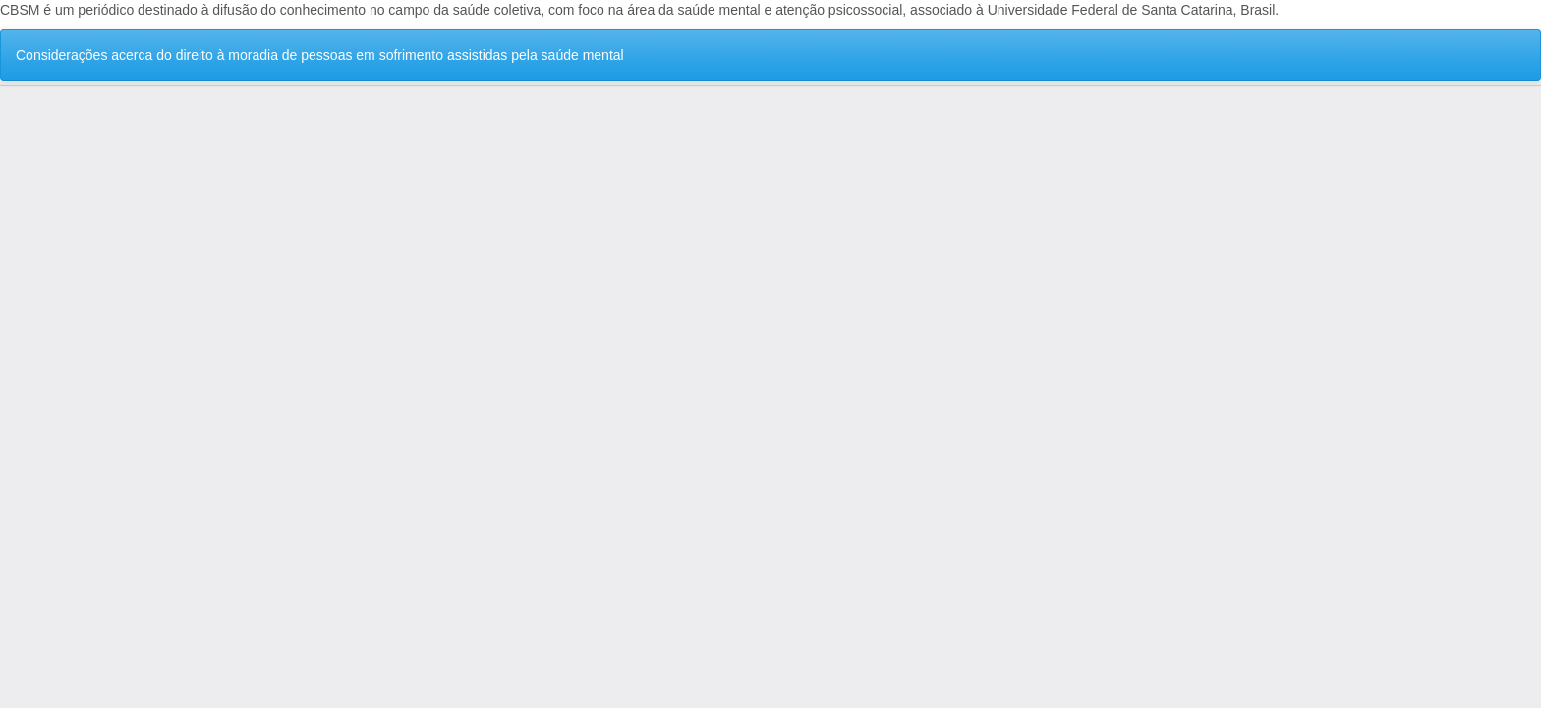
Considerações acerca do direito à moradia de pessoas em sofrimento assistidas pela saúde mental (320, 55)
